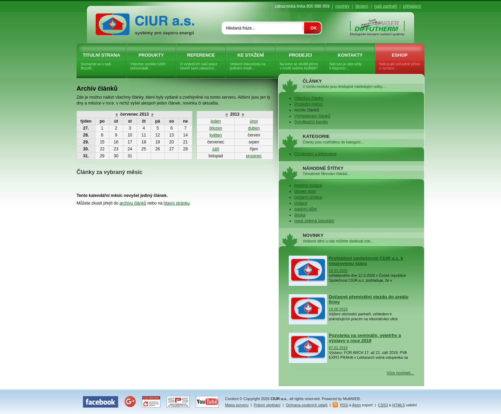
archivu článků (132, 203)
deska (299, 215)
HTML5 (398, 405)
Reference (201, 61)
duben (254, 128)
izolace (300, 203)
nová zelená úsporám (314, 220)
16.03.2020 (338, 270)
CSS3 (383, 405)
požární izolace (308, 197)
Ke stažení (250, 61)
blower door (305, 191)
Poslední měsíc (308, 104)
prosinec (254, 156)
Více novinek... (400, 373)
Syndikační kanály (311, 121)
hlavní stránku (177, 203)
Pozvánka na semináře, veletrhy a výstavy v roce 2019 (365, 338)
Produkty (151, 61)
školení (361, 6)
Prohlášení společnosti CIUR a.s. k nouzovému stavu (366, 261)
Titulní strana (101, 61)
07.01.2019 (338, 348)
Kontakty (350, 61)
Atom (356, 405)
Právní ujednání (267, 405)
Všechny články (308, 98)
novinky (342, 6)
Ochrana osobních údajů (307, 405)
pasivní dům (305, 209)
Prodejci (300, 61)
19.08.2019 (338, 309)
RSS (344, 405)
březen (215, 128)
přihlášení (412, 6)
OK (313, 28)
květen (215, 135)
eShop (399, 61)
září (215, 149)
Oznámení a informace (315, 153)
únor (254, 121)
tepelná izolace (308, 185)
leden (215, 121)
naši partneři (385, 6)
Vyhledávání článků (312, 116)
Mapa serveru (236, 405)
